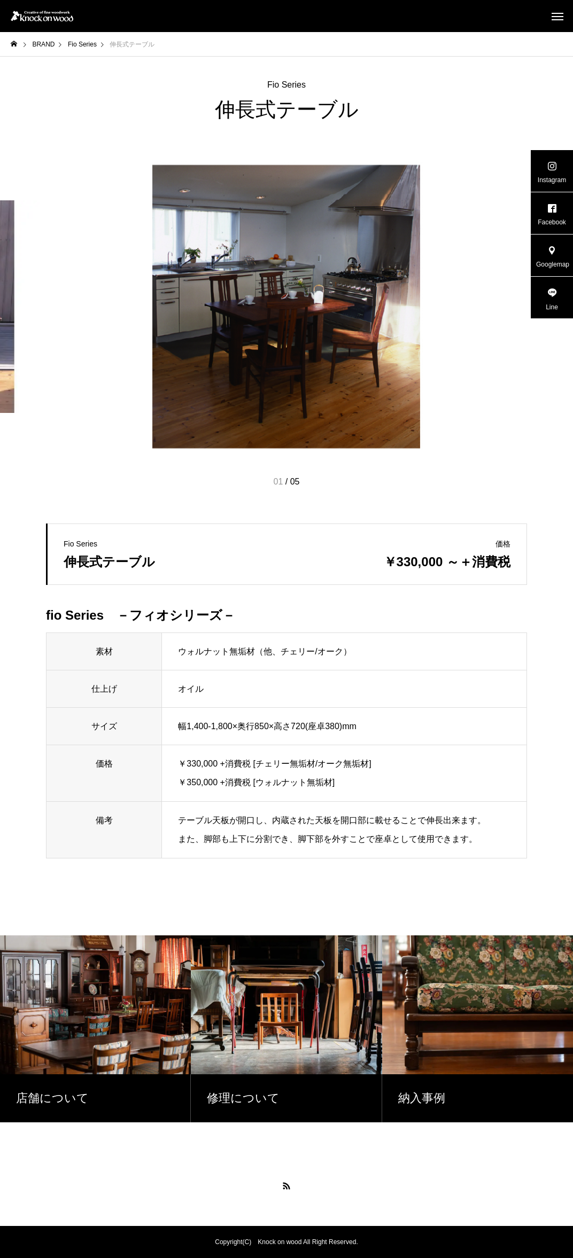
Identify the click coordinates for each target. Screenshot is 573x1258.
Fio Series (286, 85)
